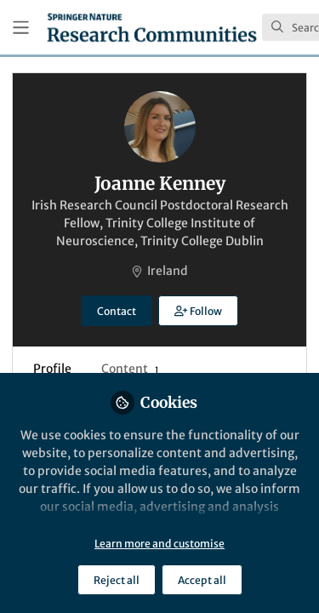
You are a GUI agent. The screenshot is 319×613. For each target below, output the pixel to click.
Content (129, 368)
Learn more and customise (159, 543)
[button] (197, 310)
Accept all (202, 580)
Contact (116, 311)
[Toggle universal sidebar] (21, 28)
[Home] (152, 27)
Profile (52, 368)
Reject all (117, 580)
